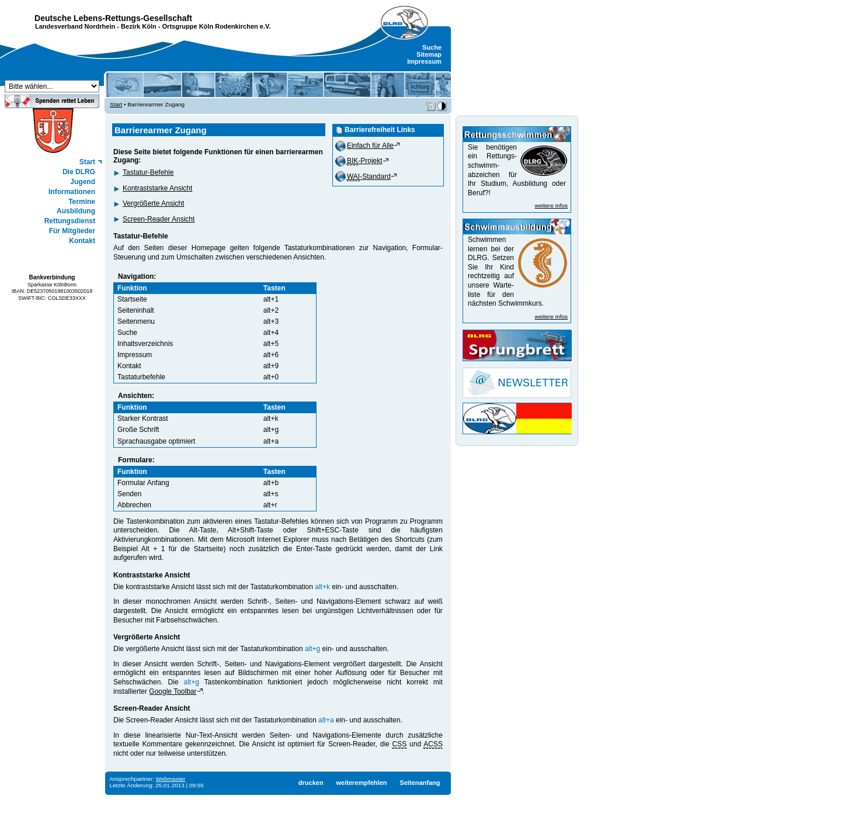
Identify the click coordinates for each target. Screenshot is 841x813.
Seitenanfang (419, 782)
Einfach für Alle (370, 145)
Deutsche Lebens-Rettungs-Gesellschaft (113, 18)
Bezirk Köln (139, 26)
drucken (311, 782)
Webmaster (171, 779)
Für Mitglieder (72, 231)
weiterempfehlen (361, 782)
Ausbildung (76, 211)
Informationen (71, 192)
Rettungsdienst (69, 221)
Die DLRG (78, 172)
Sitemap (429, 54)
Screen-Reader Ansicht (158, 219)
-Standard (369, 176)
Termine (81, 202)
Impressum (424, 61)
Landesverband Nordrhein (75, 26)
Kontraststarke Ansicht (157, 188)
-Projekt (365, 161)
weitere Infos (551, 205)
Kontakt (82, 241)
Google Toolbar (172, 691)
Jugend (82, 182)
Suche (432, 47)
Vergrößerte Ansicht (153, 203)
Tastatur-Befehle (148, 172)
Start (87, 162)
